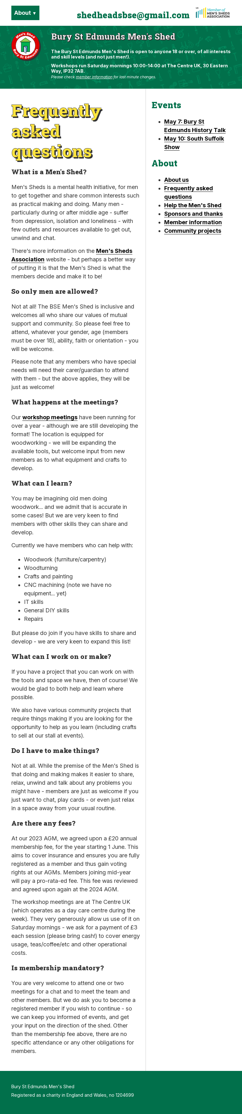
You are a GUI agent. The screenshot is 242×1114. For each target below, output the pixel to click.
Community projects (192, 230)
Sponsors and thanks (193, 213)
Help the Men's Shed (193, 205)
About (25, 12)
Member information (193, 222)
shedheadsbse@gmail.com (133, 14)
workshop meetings (50, 417)
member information (94, 77)
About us (176, 179)
